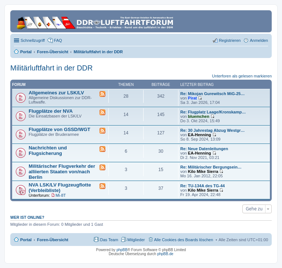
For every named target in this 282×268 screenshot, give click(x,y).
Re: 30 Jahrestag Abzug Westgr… (212, 130)
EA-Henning (199, 135)
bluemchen (198, 116)
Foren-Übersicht (52, 240)
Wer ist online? (27, 217)
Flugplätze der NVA (51, 111)
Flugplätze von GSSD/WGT (59, 129)
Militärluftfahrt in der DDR (51, 68)
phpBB (121, 250)
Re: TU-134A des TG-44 (202, 186)
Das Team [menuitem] (109, 240)
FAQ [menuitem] (58, 40)
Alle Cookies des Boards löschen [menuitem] (183, 240)
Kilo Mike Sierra (203, 171)
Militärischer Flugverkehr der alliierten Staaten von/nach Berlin (62, 171)
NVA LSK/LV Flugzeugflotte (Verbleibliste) (60, 187)
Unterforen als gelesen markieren (242, 76)
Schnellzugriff (33, 40)
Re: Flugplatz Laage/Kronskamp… (213, 112)
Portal (26, 52)
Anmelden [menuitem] (259, 40)
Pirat (192, 98)
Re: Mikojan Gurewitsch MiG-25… (212, 93)
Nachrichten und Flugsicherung (48, 150)
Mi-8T (60, 195)
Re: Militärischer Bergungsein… (211, 167)
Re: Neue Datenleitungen (204, 148)
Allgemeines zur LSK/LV (56, 92)
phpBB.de (165, 254)
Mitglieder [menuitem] (136, 240)
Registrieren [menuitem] (230, 40)
